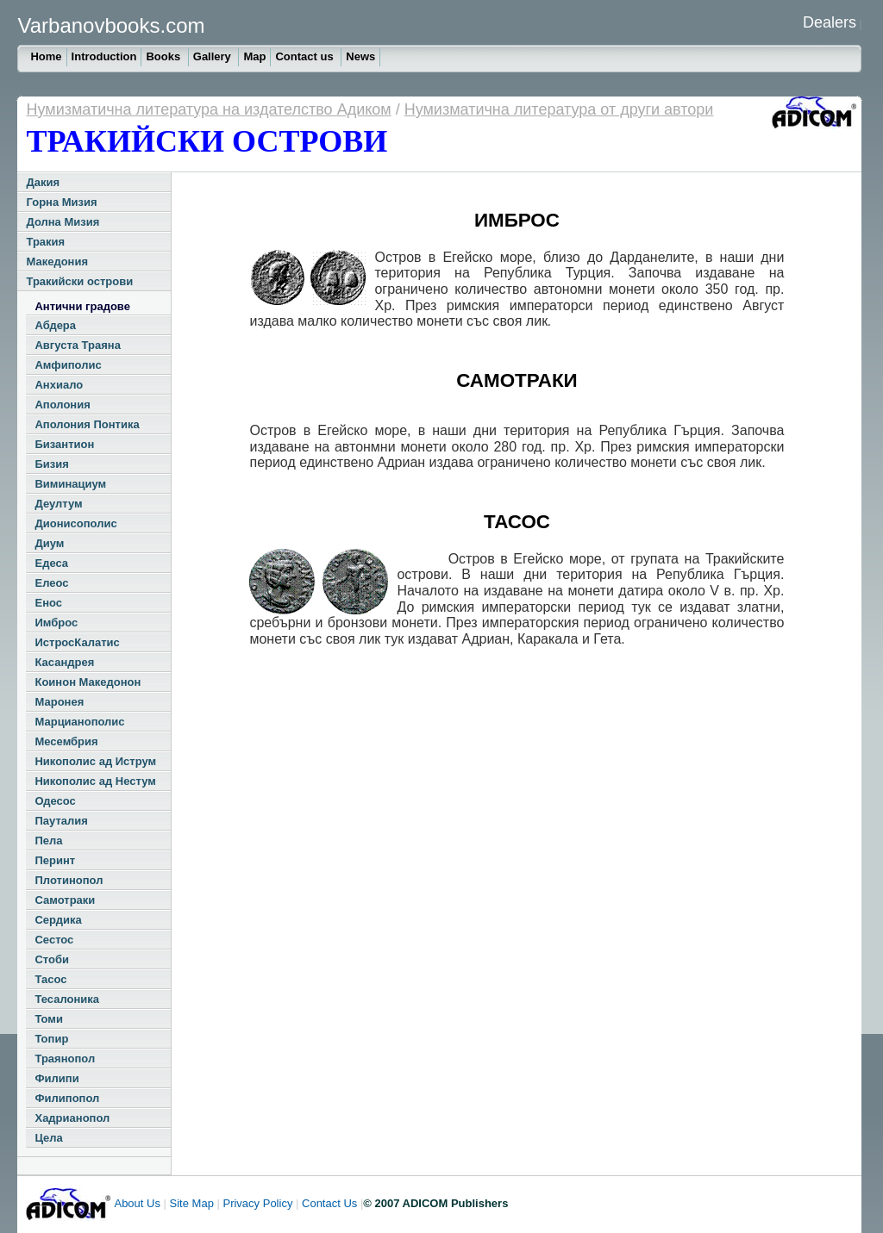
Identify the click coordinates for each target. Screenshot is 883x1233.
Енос (48, 602)
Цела (48, 1137)
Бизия (51, 464)
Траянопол (64, 1058)
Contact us (305, 56)
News (360, 56)
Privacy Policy (257, 1203)
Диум (49, 543)
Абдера (55, 325)
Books (164, 56)
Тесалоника (66, 999)
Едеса (51, 563)
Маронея (59, 701)
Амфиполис (67, 364)
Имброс (56, 622)
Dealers (829, 22)
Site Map (192, 1203)
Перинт (54, 860)
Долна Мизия (62, 221)
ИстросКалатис (76, 642)
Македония (57, 261)
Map (254, 56)
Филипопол (66, 1098)
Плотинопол (68, 880)
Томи (48, 1018)
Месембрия (65, 741)
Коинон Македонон (87, 682)
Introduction (104, 56)
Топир (51, 1038)
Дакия (42, 182)
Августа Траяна (77, 345)
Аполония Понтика (86, 424)
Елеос (51, 582)
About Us (137, 1203)
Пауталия (60, 820)
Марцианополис (79, 721)
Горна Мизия (61, 202)
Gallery (214, 56)
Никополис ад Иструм (95, 761)
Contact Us (329, 1203)
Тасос (50, 979)
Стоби (51, 959)
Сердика (57, 919)
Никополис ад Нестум (94, 781)
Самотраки (64, 900)
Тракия (45, 241)
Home (45, 56)
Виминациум (70, 483)
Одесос (54, 800)
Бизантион (64, 444)
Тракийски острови (79, 281)
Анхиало (58, 384)
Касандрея (64, 662)
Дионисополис (75, 523)
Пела (48, 840)
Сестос (53, 939)
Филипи (56, 1078)
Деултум (58, 503)
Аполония (62, 404)
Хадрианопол (72, 1118)
